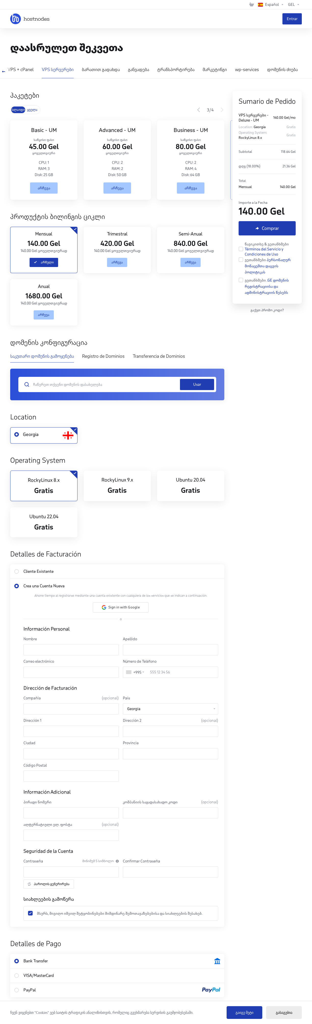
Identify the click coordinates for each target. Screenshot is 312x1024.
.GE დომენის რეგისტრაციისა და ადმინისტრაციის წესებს (267, 286)
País (126, 698)
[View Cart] (251, 4)
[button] (121, 607)
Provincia (131, 743)
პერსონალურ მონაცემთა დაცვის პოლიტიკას (268, 266)
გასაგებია (284, 1013)
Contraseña (33, 861)
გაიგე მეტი (245, 1013)
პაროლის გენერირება (49, 884)
